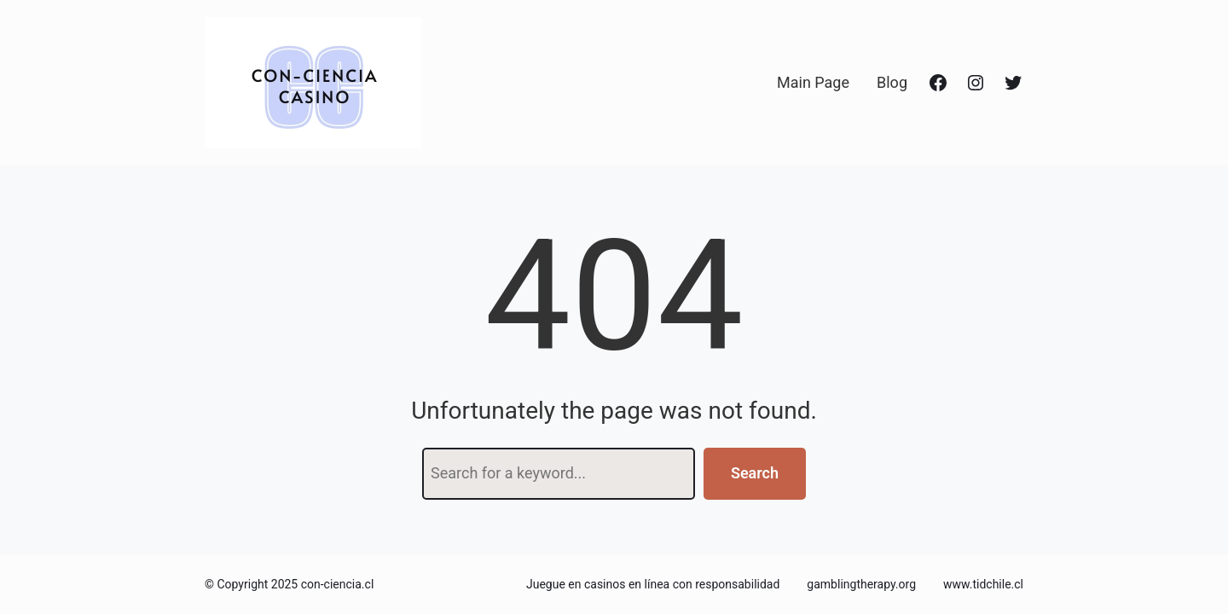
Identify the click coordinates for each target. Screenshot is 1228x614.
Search (755, 473)
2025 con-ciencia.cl (322, 584)
